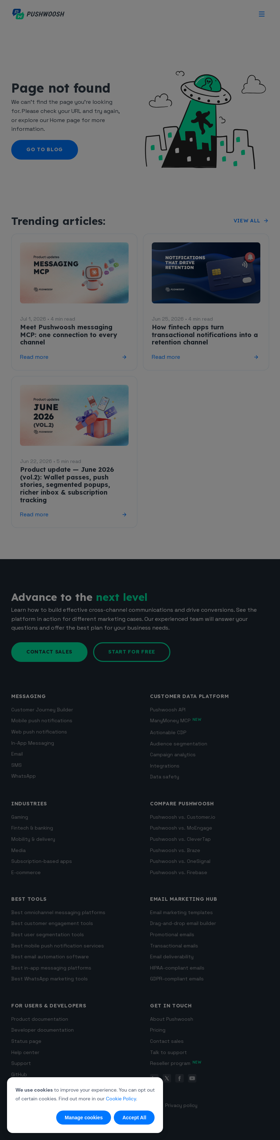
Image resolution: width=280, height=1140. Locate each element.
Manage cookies (84, 1117)
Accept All (134, 1117)
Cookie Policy (121, 1098)
